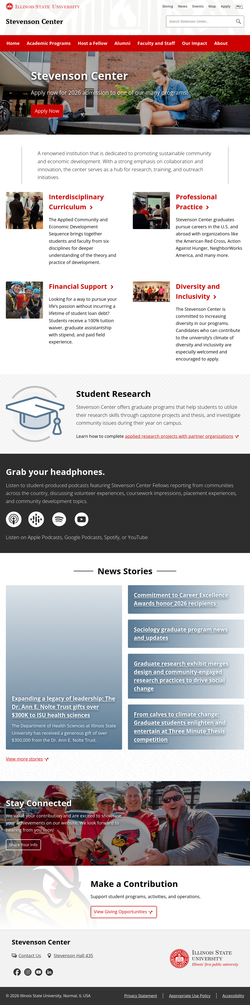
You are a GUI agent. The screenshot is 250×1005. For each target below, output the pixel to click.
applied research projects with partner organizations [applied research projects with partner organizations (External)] (179, 436)
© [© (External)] (7, 995)
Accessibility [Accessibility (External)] (233, 995)
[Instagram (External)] (27, 972)
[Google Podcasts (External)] (36, 519)
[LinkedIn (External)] (49, 972)
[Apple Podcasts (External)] (14, 519)
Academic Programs (49, 43)
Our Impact (194, 43)
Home (13, 43)
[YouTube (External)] (81, 519)
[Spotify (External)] (59, 519)
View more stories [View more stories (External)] (24, 759)
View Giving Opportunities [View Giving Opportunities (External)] (120, 912)
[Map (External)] (212, 6)
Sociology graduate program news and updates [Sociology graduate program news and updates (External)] (181, 634)
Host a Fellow (92, 43)
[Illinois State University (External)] (43, 6)
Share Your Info (23, 844)
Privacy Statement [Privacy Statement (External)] (140, 995)
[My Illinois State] (239, 6)
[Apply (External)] (225, 6)
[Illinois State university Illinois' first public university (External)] (204, 958)
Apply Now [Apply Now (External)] (47, 111)
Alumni (122, 43)
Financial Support (78, 286)
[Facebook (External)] (17, 972)
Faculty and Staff (156, 43)
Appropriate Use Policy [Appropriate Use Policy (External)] (189, 995)
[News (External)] (182, 6)
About (221, 43)
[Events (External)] (198, 6)
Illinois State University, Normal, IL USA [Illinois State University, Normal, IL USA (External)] (55, 995)
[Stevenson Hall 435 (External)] (70, 955)
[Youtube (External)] (38, 972)
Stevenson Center (34, 21)
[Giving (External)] (167, 6)
